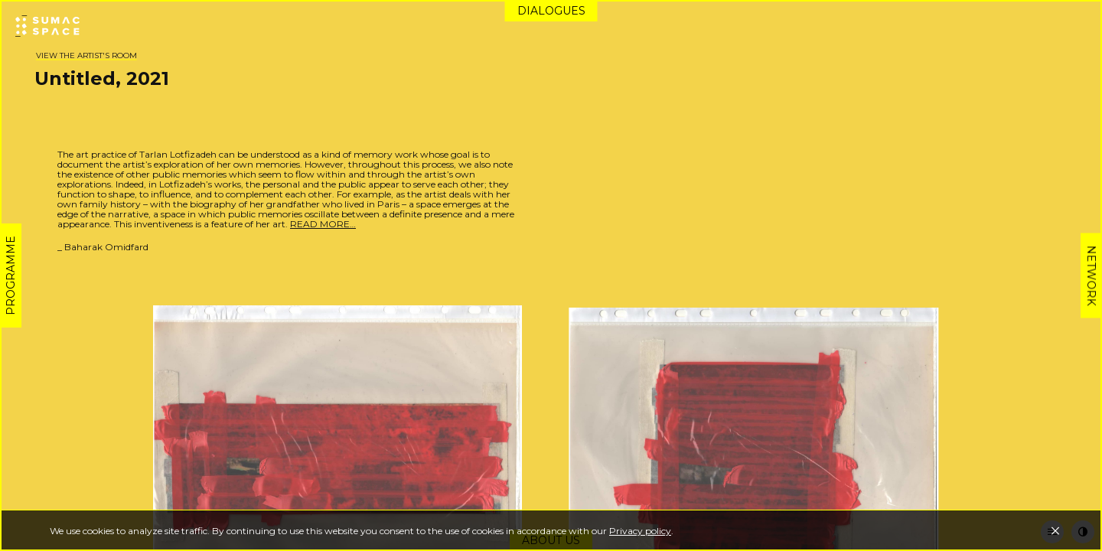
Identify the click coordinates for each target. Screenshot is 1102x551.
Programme (11, 275)
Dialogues (551, 11)
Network (1091, 276)
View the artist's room (86, 55)
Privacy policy (640, 530)
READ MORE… (323, 224)
